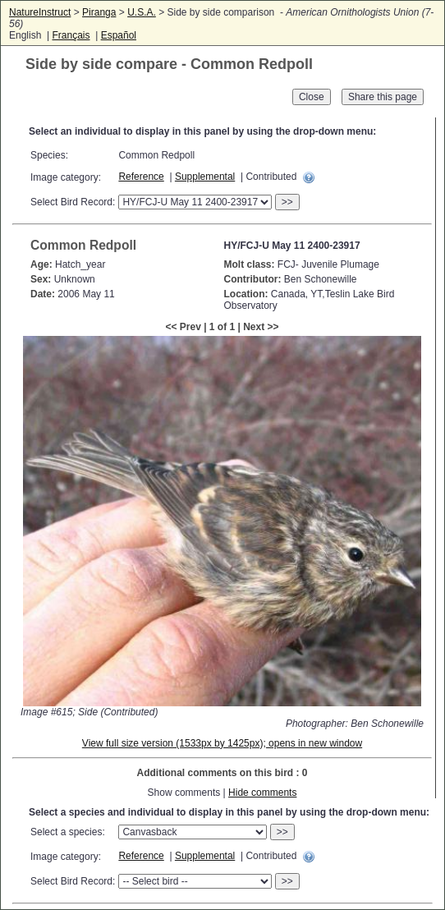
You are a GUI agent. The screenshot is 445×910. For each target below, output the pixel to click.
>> (287, 202)
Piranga (99, 12)
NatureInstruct (40, 12)
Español (118, 35)
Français (70, 35)
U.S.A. (141, 12)
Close (311, 97)
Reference (140, 176)
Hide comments (262, 792)
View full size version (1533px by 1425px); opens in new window (222, 743)
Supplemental (205, 176)
